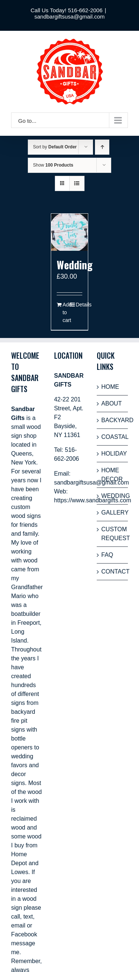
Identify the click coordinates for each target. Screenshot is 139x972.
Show (53, 165)
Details (79, 305)
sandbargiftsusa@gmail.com (69, 16)
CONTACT (112, 571)
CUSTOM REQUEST (112, 533)
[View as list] (77, 183)
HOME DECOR (112, 474)
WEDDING (112, 496)
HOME (110, 387)
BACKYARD (112, 420)
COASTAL (112, 437)
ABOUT (111, 403)
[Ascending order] (102, 147)
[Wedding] (69, 232)
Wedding (75, 264)
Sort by (55, 147)
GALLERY (112, 512)
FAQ (107, 555)
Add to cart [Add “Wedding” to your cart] (66, 312)
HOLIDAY (112, 453)
